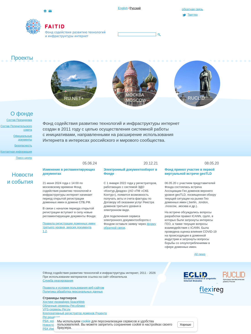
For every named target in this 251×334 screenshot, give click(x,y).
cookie (85, 321)
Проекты (22, 58)
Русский (135, 8)
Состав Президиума (19, 120)
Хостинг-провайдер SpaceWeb (64, 301)
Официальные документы (22, 137)
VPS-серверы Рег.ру (56, 309)
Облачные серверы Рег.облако (64, 305)
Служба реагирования (58, 280)
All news (199, 254)
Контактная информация (16, 151)
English (123, 8)
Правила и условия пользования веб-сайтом (73, 287)
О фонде (21, 113)
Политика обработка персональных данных (73, 291)
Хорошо (185, 324)
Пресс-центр (24, 157)
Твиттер (193, 14)
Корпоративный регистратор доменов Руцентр (75, 313)
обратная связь (192, 9)
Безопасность (23, 145)
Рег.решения (51, 317)
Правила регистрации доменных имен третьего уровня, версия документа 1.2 (69, 227)
